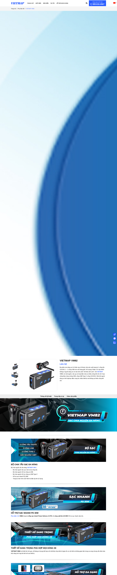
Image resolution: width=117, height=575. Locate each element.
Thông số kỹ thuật (45, 396)
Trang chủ (30, 3)
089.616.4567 (97, 3)
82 (36, 467)
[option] (15, 367)
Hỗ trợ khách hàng (62, 3)
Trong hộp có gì (59, 396)
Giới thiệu (38, 3)
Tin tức (52, 3)
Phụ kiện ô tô (15, 516)
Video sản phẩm (72, 396)
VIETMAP (100, 371)
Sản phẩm (46, 3)
